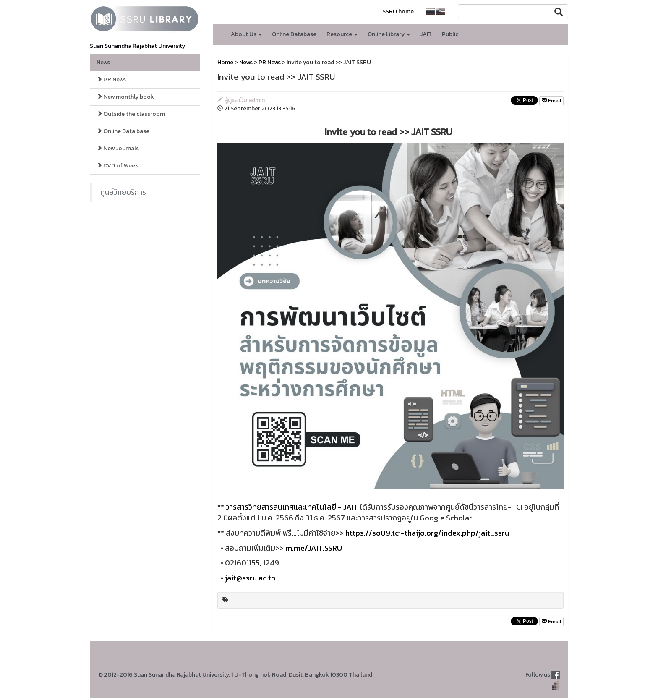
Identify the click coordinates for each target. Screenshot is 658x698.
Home (225, 62)
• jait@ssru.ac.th (246, 577)
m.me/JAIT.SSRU (313, 548)
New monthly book (125, 96)
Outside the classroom (131, 114)
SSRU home (398, 11)
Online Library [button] (389, 34)
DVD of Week (117, 165)
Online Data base (123, 131)
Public (450, 34)
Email (551, 101)
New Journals (118, 148)
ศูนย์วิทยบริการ (123, 192)
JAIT (426, 34)
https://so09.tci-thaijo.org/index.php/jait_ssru (427, 533)
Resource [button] (342, 34)
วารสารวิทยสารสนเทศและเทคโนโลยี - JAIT (292, 506)
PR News (111, 79)
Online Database (294, 34)
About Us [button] (246, 34)
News (103, 62)
